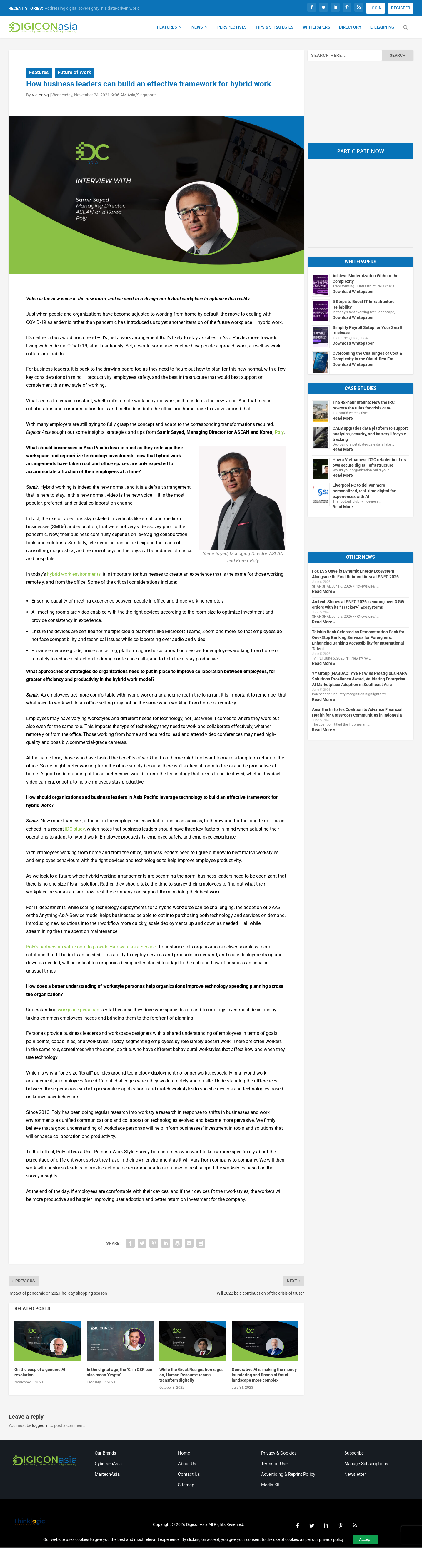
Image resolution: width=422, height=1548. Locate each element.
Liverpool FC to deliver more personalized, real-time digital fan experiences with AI (364, 492)
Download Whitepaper (353, 292)
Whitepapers (316, 28)
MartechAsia (107, 1475)
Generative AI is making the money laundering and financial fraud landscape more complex (264, 1376)
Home (184, 1454)
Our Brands (105, 1454)
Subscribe (354, 1454)
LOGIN (375, 8)
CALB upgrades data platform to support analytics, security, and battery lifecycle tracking (370, 435)
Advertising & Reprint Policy (288, 1475)
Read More (343, 419)
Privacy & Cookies (279, 1454)
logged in (40, 1427)
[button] (406, 32)
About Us (187, 1464)
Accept (365, 1539)
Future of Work (74, 73)
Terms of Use (274, 1464)
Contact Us (189, 1475)
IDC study (75, 830)
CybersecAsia (108, 1464)
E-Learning (382, 28)
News (197, 28)
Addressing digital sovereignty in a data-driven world (92, 8)
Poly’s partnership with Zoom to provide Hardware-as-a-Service (91, 948)
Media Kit (270, 1486)
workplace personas (78, 1011)
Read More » (323, 592)
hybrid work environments (74, 575)
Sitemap (186, 1486)
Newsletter (355, 1475)
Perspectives (232, 28)
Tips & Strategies (274, 28)
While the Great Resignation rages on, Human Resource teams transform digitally (191, 1376)
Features (167, 28)
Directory (350, 28)
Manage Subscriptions (366, 1464)
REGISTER (400, 8)
